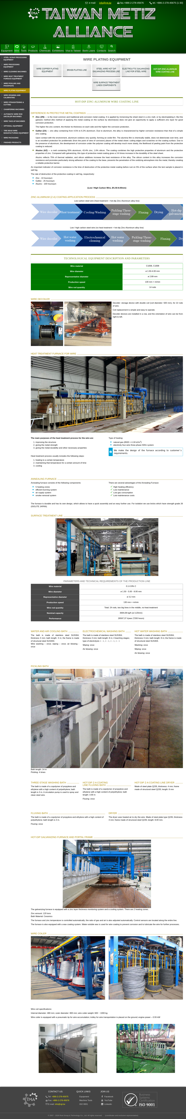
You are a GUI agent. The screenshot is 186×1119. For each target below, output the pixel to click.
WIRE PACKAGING (11, 138)
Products (33, 48)
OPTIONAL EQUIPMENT (13, 126)
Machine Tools (85, 1100)
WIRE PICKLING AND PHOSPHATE (12, 84)
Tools (24, 48)
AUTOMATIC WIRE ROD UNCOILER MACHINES (13, 115)
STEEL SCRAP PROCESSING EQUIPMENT (15, 58)
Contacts (101, 48)
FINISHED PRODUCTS (12, 142)
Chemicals (44, 48)
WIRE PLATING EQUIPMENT (15, 90)
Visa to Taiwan (73, 48)
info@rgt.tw (105, 3)
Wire (16, 48)
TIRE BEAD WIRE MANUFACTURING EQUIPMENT (16, 132)
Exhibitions (58, 48)
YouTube (107, 1100)
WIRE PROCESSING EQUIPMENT (12, 66)
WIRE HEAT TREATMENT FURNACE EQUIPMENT (13, 77)
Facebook (108, 1096)
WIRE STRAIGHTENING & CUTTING (14, 103)
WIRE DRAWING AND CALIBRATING (12, 96)
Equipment (7, 48)
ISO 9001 (83, 1104)
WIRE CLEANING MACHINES (15, 72)
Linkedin (107, 1104)
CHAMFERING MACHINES (14, 109)
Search (111, 48)
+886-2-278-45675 (60, 1096)
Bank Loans (89, 48)
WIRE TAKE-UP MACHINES (14, 121)
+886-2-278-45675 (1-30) (169, 3)
